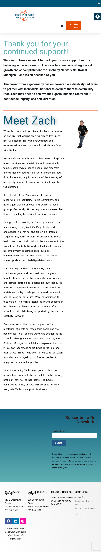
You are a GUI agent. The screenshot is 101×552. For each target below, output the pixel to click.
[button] (97, 16)
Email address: (59, 431)
